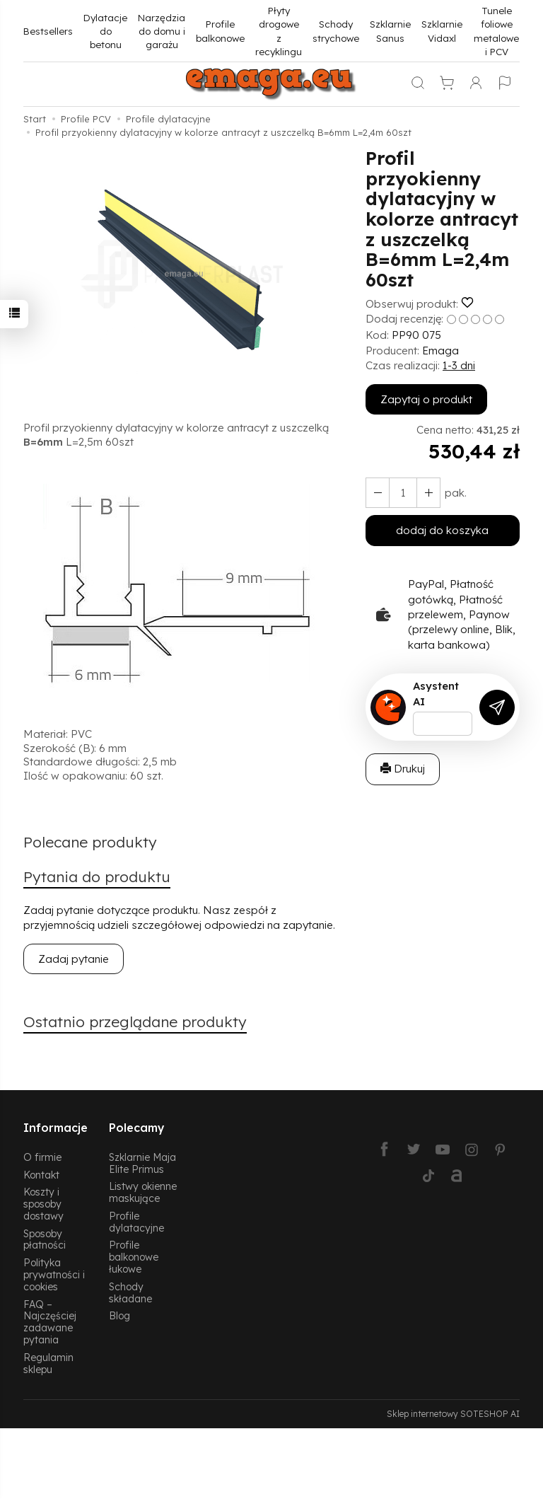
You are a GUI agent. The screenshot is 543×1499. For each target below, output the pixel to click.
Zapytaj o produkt (426, 399)
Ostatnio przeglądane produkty (135, 1021)
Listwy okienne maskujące (143, 1192)
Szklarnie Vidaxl (441, 30)
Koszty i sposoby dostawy (43, 1204)
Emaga (440, 350)
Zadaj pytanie (73, 959)
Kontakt (41, 1175)
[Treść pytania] (442, 724)
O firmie (42, 1157)
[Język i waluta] (505, 84)
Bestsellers (48, 31)
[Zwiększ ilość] (378, 493)
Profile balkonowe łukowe (133, 1257)
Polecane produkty (90, 842)
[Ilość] (403, 493)
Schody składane (130, 1292)
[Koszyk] (447, 84)
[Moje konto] (476, 84)
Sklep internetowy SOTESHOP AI (453, 1413)
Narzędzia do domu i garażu (161, 31)
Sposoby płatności (44, 1239)
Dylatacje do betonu (105, 31)
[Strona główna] (271, 84)
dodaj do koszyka (442, 530)
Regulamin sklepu (48, 1363)
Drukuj (402, 768)
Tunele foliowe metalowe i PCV (496, 30)
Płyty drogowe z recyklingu (278, 30)
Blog (119, 1315)
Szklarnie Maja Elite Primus (142, 1163)
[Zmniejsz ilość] (428, 493)
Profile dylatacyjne (136, 1222)
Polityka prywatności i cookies (54, 1274)
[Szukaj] (418, 84)
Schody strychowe (336, 30)
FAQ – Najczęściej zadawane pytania (49, 1321)
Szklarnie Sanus (390, 30)
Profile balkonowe (220, 30)
